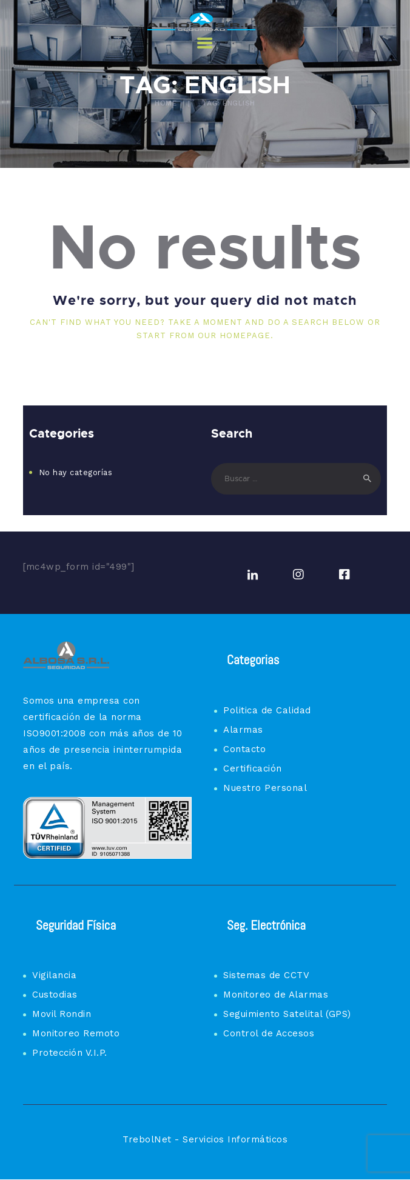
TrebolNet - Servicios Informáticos (205, 1139)
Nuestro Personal (265, 787)
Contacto (244, 749)
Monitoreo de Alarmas (275, 994)
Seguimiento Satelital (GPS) (287, 1013)
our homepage (234, 335)
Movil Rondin (61, 1013)
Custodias (55, 994)
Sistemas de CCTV (266, 975)
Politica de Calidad (267, 710)
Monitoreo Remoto (75, 1033)
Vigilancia (54, 975)
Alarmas (243, 729)
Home (165, 103)
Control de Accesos (268, 1033)
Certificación (252, 768)
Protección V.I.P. (69, 1052)
